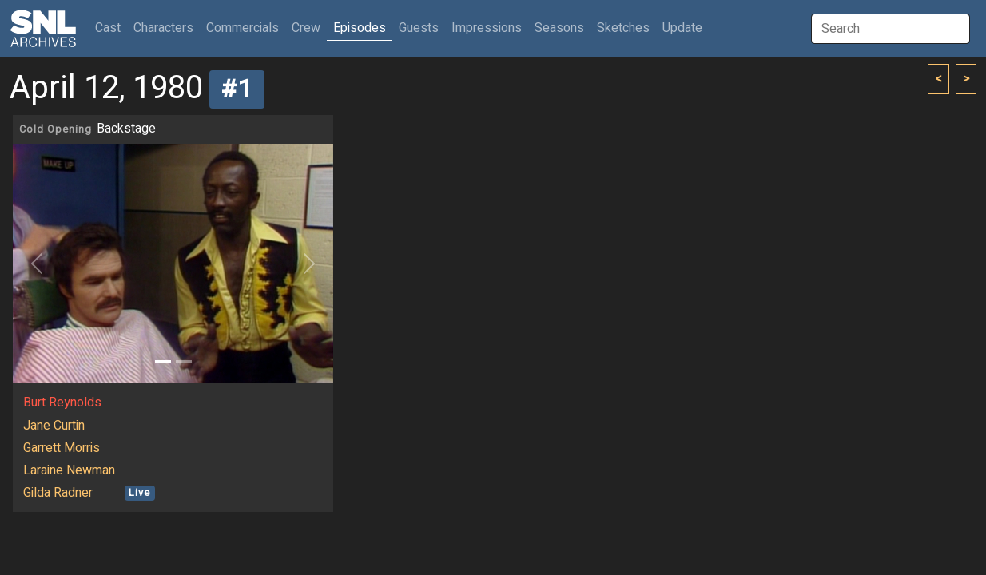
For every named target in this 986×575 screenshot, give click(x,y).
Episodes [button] (359, 28)
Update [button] (682, 28)
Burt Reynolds (62, 402)
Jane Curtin (54, 425)
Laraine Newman (69, 470)
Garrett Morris (61, 448)
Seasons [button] (559, 28)
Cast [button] (111, 28)
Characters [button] (163, 28)
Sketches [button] (623, 28)
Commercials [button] (242, 28)
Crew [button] (306, 28)
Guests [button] (419, 28)
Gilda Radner (58, 492)
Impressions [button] (486, 28)
